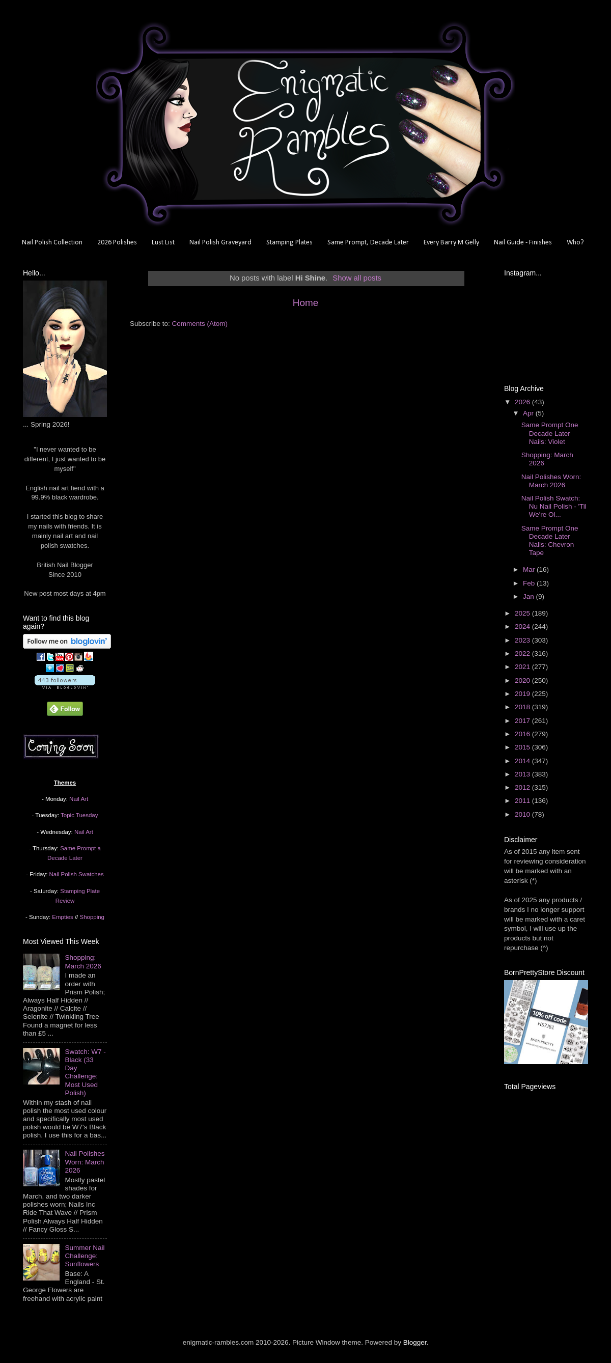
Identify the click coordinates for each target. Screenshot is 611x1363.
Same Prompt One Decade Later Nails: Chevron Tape (549, 540)
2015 (523, 747)
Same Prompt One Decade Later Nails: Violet (549, 433)
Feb (530, 583)
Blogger (415, 1342)
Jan (529, 596)
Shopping (92, 917)
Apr (529, 413)
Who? (575, 242)
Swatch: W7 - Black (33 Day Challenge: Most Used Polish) (85, 1072)
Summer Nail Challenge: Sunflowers (84, 1256)
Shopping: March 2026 (83, 961)
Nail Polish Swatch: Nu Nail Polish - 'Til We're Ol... (554, 506)
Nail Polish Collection (52, 242)
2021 (523, 667)
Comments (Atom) (200, 323)
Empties (62, 917)
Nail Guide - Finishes (523, 242)
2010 (523, 814)
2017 (523, 721)
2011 (523, 800)
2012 (523, 787)
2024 (523, 626)
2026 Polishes (117, 242)
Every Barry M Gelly (451, 242)
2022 (523, 653)
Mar (530, 569)
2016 (523, 734)
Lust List (163, 242)
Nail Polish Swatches (76, 874)
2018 (523, 707)
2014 (523, 761)
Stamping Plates (289, 242)
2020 (523, 680)
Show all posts (356, 278)
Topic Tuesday (79, 815)
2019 (523, 694)
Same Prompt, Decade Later (368, 242)
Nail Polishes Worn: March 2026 (84, 1162)
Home (305, 302)
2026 (523, 402)
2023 (523, 640)
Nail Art (78, 799)
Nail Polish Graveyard (220, 242)
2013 (523, 774)
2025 (523, 613)
